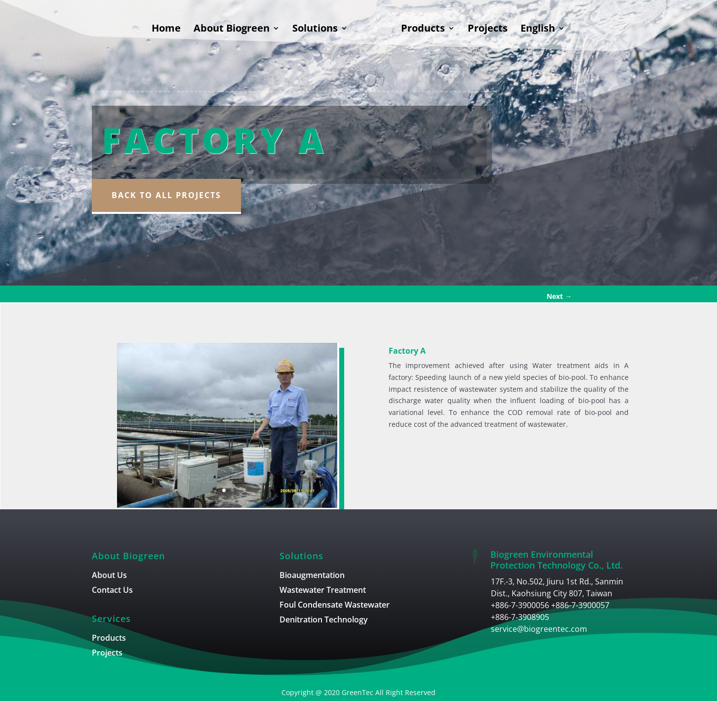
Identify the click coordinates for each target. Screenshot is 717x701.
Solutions (315, 30)
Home (166, 30)
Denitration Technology (323, 620)
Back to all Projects (166, 195)
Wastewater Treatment (322, 590)
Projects (488, 30)
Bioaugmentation (312, 576)
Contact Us (112, 590)
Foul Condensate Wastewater (334, 605)
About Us (109, 576)
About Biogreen (232, 30)
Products (423, 30)
